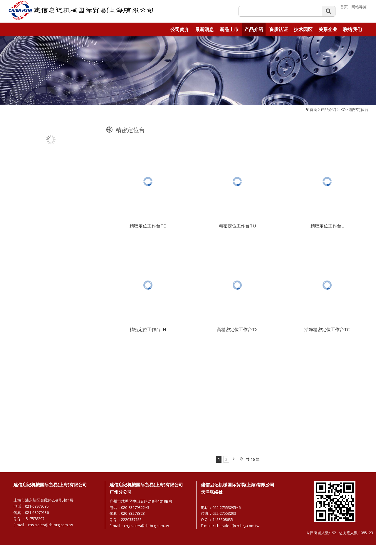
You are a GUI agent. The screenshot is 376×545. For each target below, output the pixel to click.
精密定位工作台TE (148, 228)
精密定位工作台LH (148, 331)
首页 (313, 109)
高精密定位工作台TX (237, 331)
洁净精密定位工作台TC (327, 331)
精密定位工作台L (327, 228)
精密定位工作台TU (237, 228)
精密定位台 (358, 109)
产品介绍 (328, 109)
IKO (343, 109)
